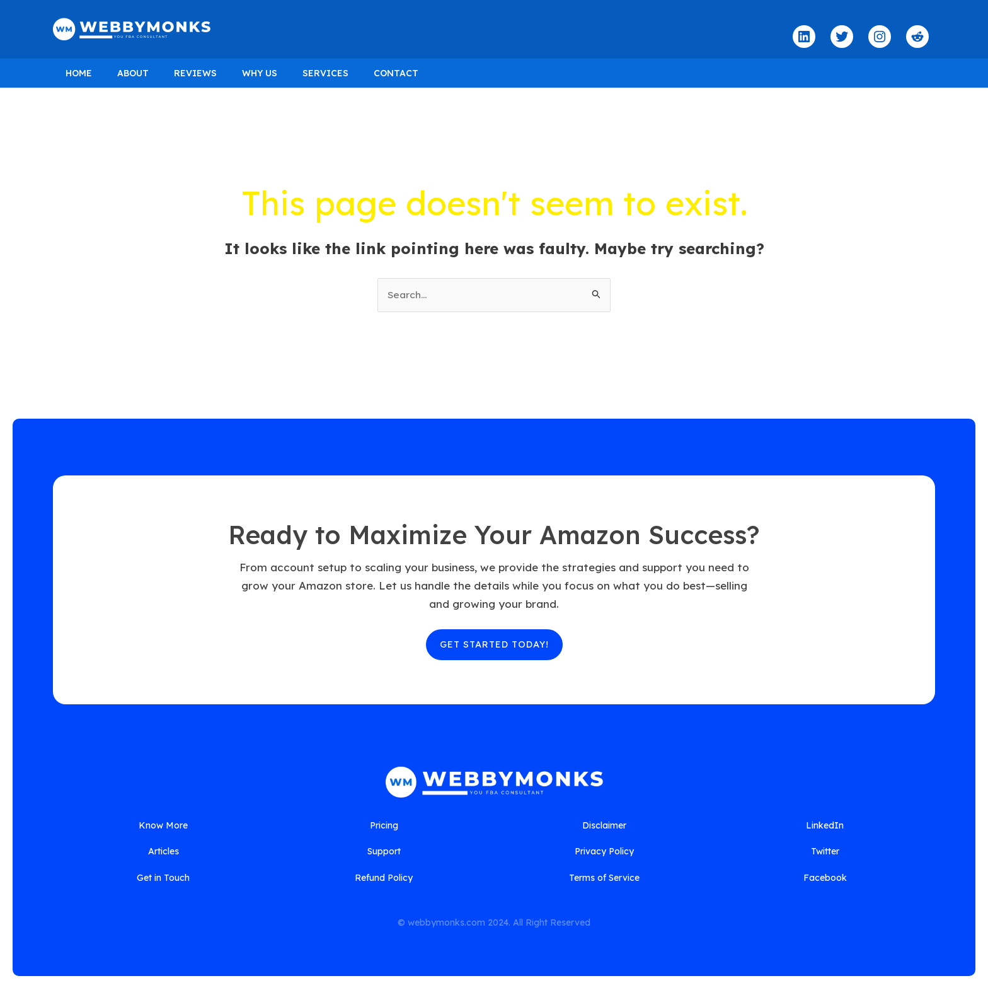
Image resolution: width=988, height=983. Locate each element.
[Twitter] (825, 850)
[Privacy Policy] (604, 850)
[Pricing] (384, 826)
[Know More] (163, 826)
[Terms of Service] (604, 874)
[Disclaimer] (604, 826)
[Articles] (163, 850)
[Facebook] (825, 874)
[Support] (384, 850)
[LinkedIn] (825, 826)
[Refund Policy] (384, 874)
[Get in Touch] (163, 874)
